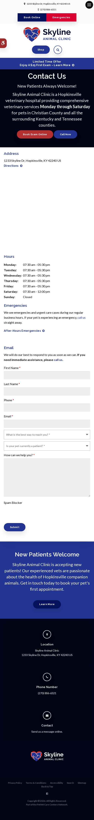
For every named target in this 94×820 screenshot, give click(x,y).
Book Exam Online (35, 134)
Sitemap (82, 782)
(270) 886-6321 (48, 9)
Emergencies (61, 17)
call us (82, 317)
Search (70, 782)
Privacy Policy (15, 782)
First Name (12, 368)
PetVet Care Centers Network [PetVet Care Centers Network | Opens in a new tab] (52, 804)
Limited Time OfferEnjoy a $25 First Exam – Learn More (45, 63)
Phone (9, 400)
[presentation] (26, 512)
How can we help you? (19, 455)
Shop (41, 49)
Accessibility (56, 782)
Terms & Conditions (36, 782)
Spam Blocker (13, 502)
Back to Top (47, 786)
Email (8, 416)
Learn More (47, 604)
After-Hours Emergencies (22, 330)
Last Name (12, 384)
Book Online (32, 17)
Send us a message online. (47, 731)
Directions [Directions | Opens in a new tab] (11, 165)
